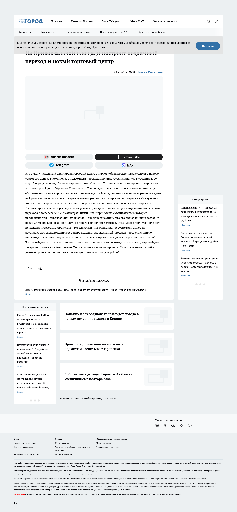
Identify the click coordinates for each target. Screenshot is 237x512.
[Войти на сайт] (217, 21)
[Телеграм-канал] (59, 165)
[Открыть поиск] (208, 21)
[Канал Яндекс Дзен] (129, 157)
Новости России (82, 21)
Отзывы (58, 439)
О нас (16, 439)
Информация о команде (25, 443)
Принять (208, 45)
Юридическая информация (26, 454)
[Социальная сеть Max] (129, 165)
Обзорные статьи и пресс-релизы (111, 439)
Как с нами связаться (23, 447)
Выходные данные (63, 454)
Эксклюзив (25, 32)
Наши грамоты (62, 443)
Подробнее (100, 466)
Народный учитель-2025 (114, 32)
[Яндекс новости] (59, 157)
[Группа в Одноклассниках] (165, 425)
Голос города (48, 32)
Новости (56, 21)
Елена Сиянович (150, 72)
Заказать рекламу (165, 21)
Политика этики (103, 443)
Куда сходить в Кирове (152, 32)
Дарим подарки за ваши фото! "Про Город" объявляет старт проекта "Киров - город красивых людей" (94, 292)
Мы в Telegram (111, 21)
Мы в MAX (137, 21)
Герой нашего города (78, 32)
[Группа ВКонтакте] (157, 425)
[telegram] (41, 268)
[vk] (30, 268)
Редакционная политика (107, 447)
